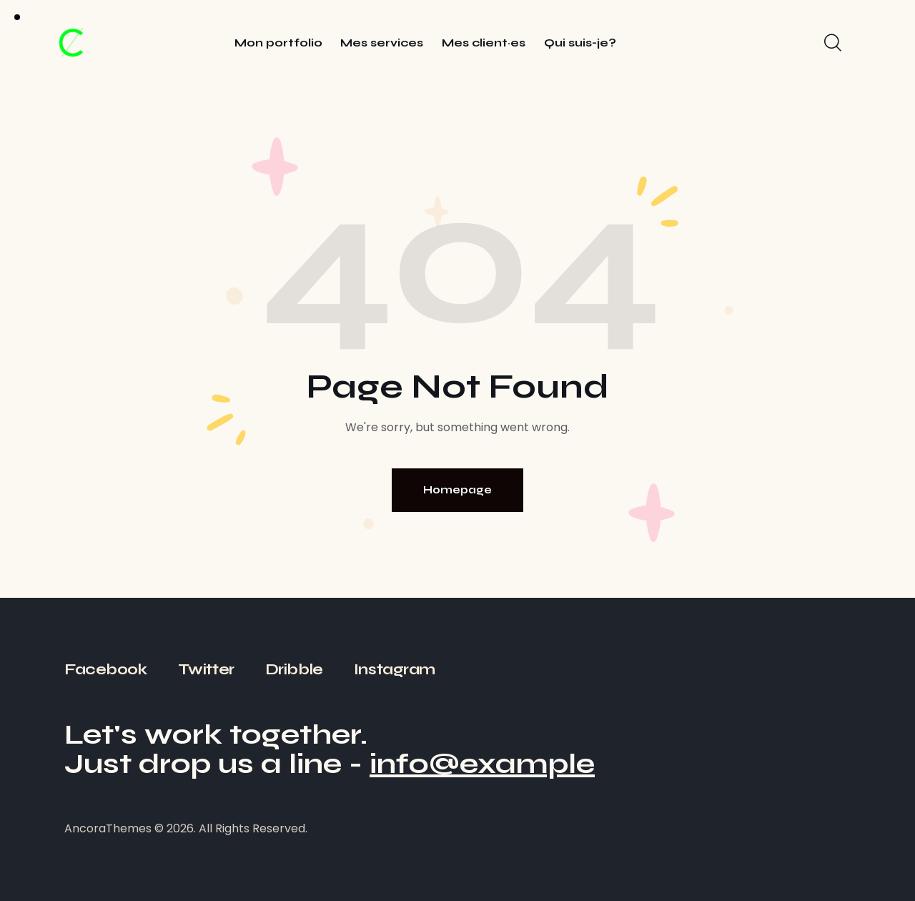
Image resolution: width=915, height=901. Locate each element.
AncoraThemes (108, 828)
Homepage (457, 489)
